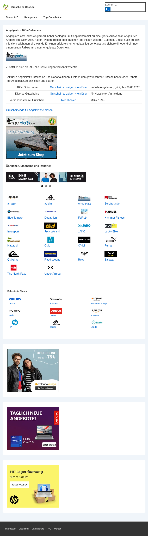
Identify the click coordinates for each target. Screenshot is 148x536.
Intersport (13, 231)
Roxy (81, 259)
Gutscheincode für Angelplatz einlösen (29, 110)
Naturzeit (12, 245)
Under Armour (52, 273)
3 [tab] (50, 186)
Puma (108, 245)
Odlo (47, 245)
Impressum (10, 528)
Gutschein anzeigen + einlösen (69, 87)
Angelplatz (84, 203)
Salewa (108, 259)
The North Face (16, 273)
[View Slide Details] (46, 177)
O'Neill (82, 245)
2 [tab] (46, 186)
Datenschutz (38, 528)
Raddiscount (52, 259)
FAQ (49, 528)
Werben (57, 528)
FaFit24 (82, 217)
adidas (48, 203)
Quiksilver (13, 259)
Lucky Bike (111, 231)
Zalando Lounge (99, 303)
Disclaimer (24, 528)
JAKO (81, 231)
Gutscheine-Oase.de (22, 7)
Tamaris (54, 303)
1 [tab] (42, 186)
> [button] (81, 176)
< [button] (10, 176)
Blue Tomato (15, 217)
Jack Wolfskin (52, 231)
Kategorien (30, 17)
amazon (12, 203)
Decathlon (50, 217)
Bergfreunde (112, 203)
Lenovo (53, 315)
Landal (94, 327)
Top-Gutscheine (53, 17)
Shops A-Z (12, 17)
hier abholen (68, 100)
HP (10, 327)
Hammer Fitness (114, 217)
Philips (12, 303)
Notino (12, 315)
